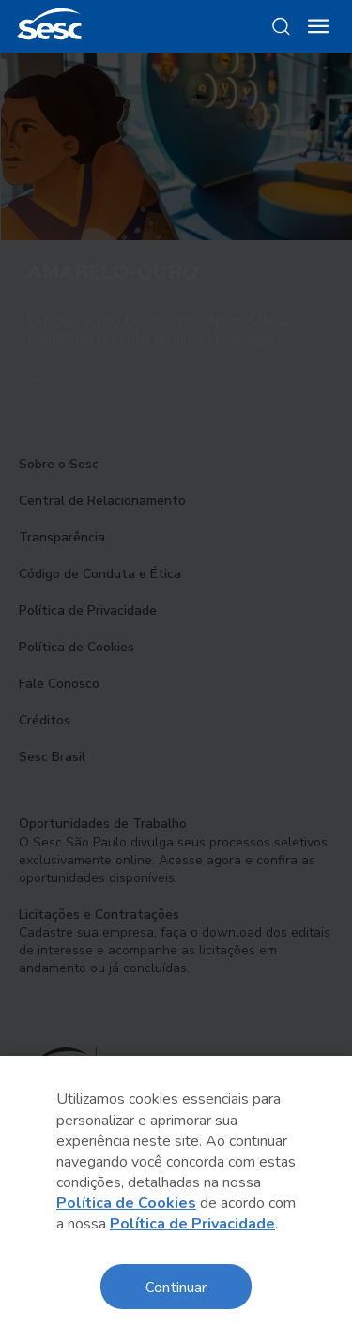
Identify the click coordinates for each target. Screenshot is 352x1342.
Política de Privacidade (192, 1223)
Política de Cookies (126, 1203)
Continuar (176, 1286)
